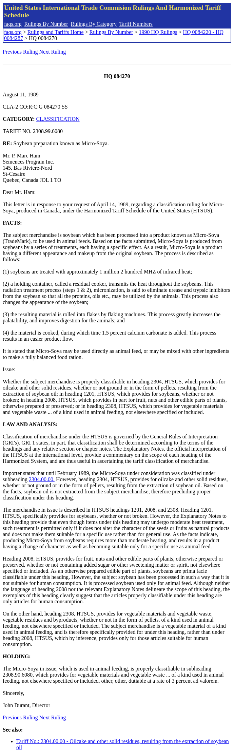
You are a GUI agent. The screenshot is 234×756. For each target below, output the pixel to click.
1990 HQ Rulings (158, 32)
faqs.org (13, 24)
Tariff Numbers (136, 24)
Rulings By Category (94, 24)
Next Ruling (52, 52)
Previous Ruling (20, 52)
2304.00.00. (42, 479)
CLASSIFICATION (58, 119)
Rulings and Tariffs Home (55, 32)
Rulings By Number (46, 24)
